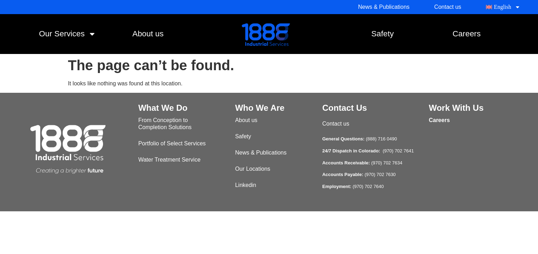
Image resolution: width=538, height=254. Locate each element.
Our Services (67, 33)
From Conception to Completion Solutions (165, 123)
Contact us (335, 124)
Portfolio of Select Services (172, 143)
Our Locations (252, 169)
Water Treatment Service (169, 160)
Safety (382, 33)
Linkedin (245, 185)
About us (147, 33)
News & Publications (260, 153)
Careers (467, 33)
